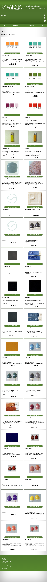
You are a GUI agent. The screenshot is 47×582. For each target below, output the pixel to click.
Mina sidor (42, 15)
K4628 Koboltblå (28, 266)
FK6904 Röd (27, 117)
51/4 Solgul (27, 509)
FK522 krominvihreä (29, 86)
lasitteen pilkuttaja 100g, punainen (33, 179)
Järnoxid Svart (5, 209)
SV (3, 15)
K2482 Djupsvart (5, 297)
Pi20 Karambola (5, 148)
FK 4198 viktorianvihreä (7, 86)
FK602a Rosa (4, 117)
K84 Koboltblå (5, 448)
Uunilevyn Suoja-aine (7, 237)
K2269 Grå (27, 387)
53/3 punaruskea (28, 448)
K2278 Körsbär (28, 418)
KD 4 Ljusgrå (5, 179)
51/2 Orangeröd (5, 539)
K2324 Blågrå (28, 328)
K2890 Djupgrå (5, 328)
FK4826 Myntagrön (29, 55)
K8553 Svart (27, 237)
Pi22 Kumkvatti (28, 148)
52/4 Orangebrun (28, 479)
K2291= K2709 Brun (6, 418)
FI (1, 15)
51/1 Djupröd (28, 539)
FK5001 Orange (5, 55)
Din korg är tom (41, 21)
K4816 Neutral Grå (6, 266)
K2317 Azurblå (28, 357)
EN (5, 15)
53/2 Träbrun (5, 479)
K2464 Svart (27, 297)
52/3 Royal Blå (5, 509)
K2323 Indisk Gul (5, 357)
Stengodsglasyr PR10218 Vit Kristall (33, 209)
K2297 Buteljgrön (6, 387)
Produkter (15, 25)
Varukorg (31, 25)
